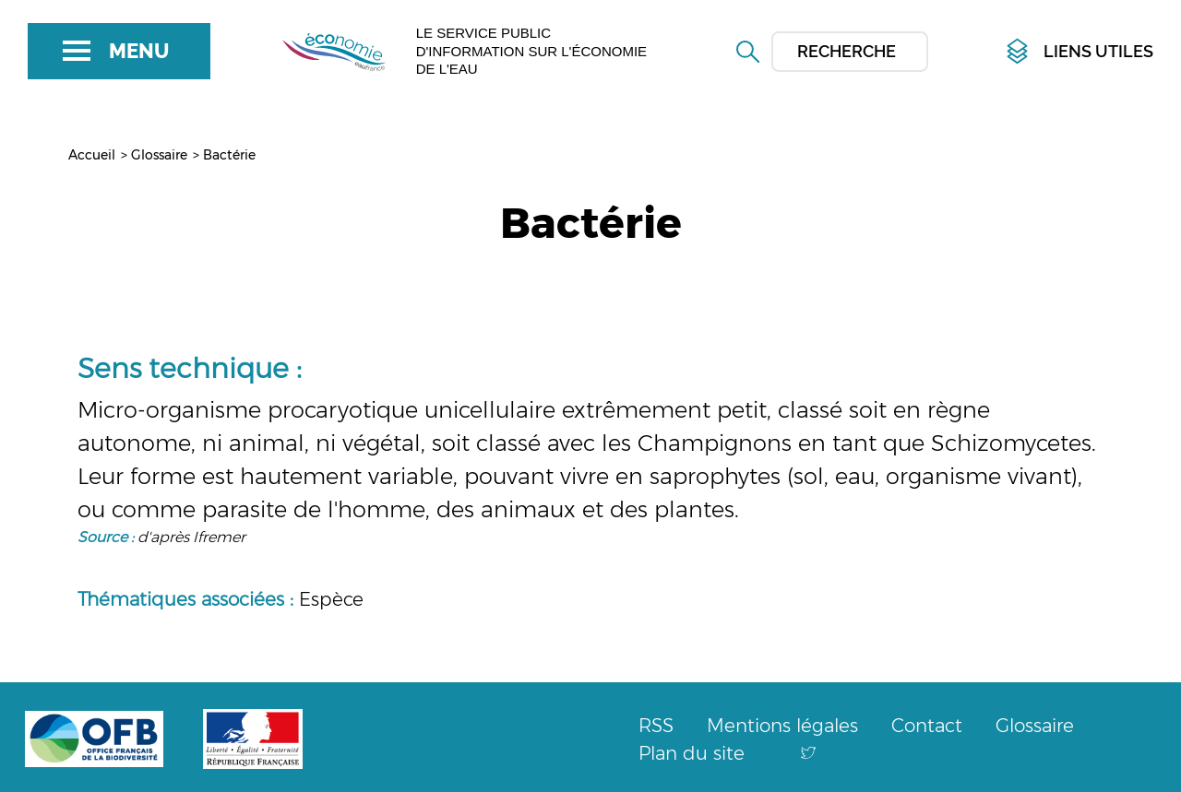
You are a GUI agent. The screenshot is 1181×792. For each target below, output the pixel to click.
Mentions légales (782, 726)
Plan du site (691, 753)
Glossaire (159, 155)
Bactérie (229, 155)
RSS (656, 726)
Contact (926, 726)
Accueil (91, 155)
